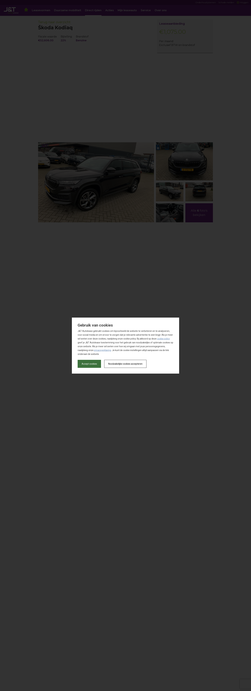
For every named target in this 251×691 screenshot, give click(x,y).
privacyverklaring (102, 350)
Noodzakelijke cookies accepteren (125, 364)
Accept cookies (89, 364)
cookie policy (163, 338)
